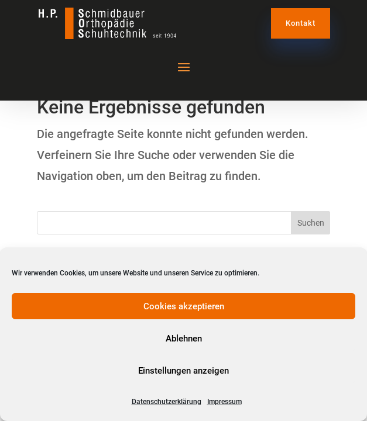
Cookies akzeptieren (183, 306)
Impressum (224, 402)
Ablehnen (184, 338)
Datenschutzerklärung (166, 402)
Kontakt (300, 23)
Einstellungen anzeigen (183, 370)
